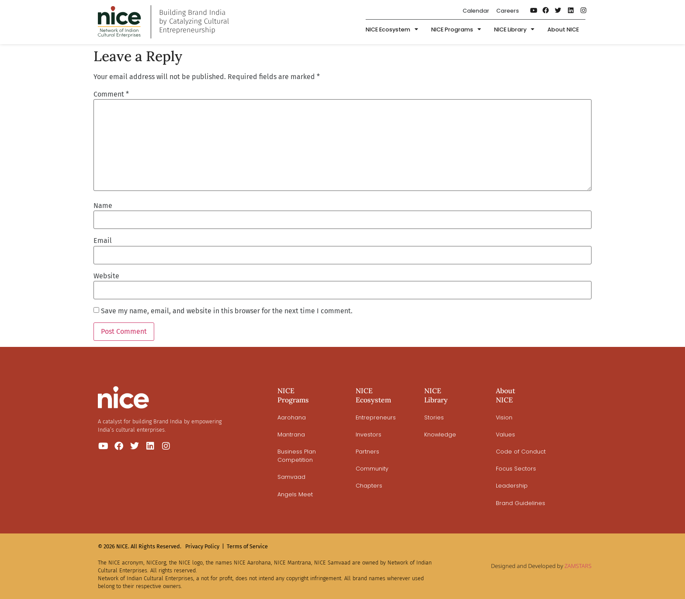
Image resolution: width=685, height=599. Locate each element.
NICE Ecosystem (392, 30)
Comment (111, 94)
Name (102, 205)
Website (106, 276)
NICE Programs (456, 30)
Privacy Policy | (204, 546)
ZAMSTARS (578, 566)
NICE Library (514, 30)
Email (102, 240)
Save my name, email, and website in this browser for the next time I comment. (227, 311)
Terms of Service (247, 546)
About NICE (563, 30)
